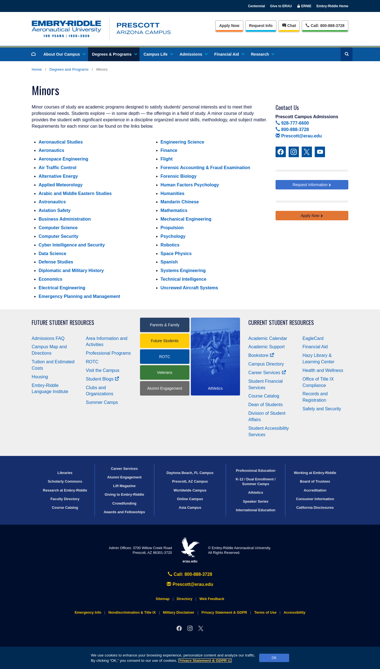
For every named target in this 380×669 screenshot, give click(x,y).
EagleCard (313, 338)
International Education (255, 510)
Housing (40, 376)
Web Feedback (211, 599)
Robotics (170, 245)
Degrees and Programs (69, 69)
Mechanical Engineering (186, 219)
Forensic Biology (179, 176)
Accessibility (294, 612)
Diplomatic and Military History (71, 270)
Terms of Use (265, 612)
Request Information (310, 184)
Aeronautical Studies (61, 142)
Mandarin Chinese (180, 201)
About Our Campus (64, 54)
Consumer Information (315, 499)
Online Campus (190, 499)
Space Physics (176, 253)
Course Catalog (263, 396)
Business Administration (65, 219)
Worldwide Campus (190, 490)
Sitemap (163, 599)
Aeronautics (51, 150)
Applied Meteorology (60, 184)
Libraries (65, 473)
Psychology (173, 236)
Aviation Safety (55, 210)
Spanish (169, 262)
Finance (169, 150)
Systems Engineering (183, 270)
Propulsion (172, 227)
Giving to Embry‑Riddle (124, 494)
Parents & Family (164, 325)
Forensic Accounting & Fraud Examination (205, 167)
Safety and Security (321, 408)
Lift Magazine (124, 486)
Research (262, 54)
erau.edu (190, 550)
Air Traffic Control (57, 167)
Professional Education (255, 470)
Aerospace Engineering (63, 159)
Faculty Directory (65, 499)
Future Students (165, 341)
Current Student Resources (281, 322)
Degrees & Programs (114, 54)
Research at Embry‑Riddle (65, 490)
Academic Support (266, 346)
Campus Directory (266, 364)
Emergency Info (88, 612)
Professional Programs (108, 353)
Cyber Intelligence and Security (72, 245)
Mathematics (174, 210)
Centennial (256, 6)
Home (37, 69)
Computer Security (58, 236)
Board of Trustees (315, 481)
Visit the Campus (102, 370)
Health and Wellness (322, 370)
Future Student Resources (63, 322)
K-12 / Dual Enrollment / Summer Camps (256, 481)
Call (324, 25)
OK (274, 658)
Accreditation (315, 490)
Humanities (172, 193)
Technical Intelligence (183, 279)
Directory (184, 599)
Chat (289, 25)
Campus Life (158, 54)
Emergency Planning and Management (79, 296)
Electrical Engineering (62, 287)
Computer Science (58, 227)
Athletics (255, 492)
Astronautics (52, 201)
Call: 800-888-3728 (190, 574)
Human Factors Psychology (190, 184)
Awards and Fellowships (124, 512)
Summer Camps (102, 402)
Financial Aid (229, 54)
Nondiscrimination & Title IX (132, 612)
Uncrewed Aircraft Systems (189, 287)
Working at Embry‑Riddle (315, 473)
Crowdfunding (124, 503)
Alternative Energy (58, 176)
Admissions (193, 54)
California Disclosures (315, 507)
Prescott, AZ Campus (190, 481)
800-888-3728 (292, 129)
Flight (167, 159)
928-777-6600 (292, 123)
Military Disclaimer (178, 612)
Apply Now (229, 25)
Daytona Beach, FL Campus (189, 473)
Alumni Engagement (164, 388)
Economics (50, 279)
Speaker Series (255, 501)
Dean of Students (265, 404)
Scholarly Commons (65, 481)
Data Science (52, 253)
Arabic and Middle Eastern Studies (75, 193)
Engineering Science (182, 142)
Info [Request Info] (261, 25)
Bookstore (261, 355)
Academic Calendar (267, 338)
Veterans (164, 372)
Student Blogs (102, 379)
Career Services (267, 372)
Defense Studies (56, 262)
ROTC (92, 361)
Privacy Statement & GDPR (205, 660)
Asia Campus (190, 507)
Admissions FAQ (48, 338)
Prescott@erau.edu (299, 136)
